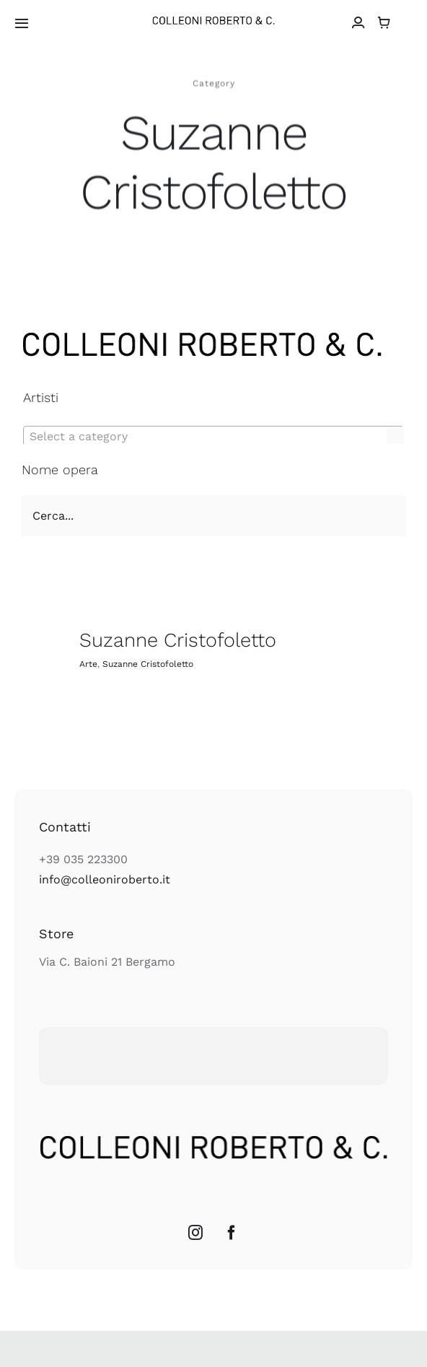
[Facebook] (231, 1232)
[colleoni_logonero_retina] (213, 22)
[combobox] (213, 436)
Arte (88, 664)
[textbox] (213, 437)
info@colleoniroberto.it (104, 879)
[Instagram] (195, 1232)
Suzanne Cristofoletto (177, 640)
